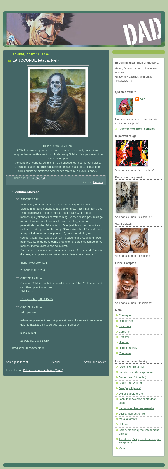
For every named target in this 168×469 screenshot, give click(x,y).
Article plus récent (17, 362)
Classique (125, 315)
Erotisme (124, 337)
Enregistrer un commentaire (27, 348)
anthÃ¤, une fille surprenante (136, 372)
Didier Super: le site (131, 393)
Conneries (125, 353)
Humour (98, 182)
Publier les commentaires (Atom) (43, 370)
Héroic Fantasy (128, 347)
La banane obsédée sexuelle (136, 408)
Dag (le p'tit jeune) (130, 388)
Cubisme (124, 331)
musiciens (125, 326)
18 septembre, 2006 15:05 (36, 299)
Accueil (55, 362)
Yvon (122, 448)
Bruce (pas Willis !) (130, 382)
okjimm (123, 424)
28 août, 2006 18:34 (32, 270)
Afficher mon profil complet (137, 128)
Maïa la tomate (128, 419)
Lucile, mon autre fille (132, 413)
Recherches (126, 320)
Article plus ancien (95, 362)
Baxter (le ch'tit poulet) (132, 377)
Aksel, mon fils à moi (131, 366)
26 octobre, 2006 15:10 (34, 340)
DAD (143, 99)
